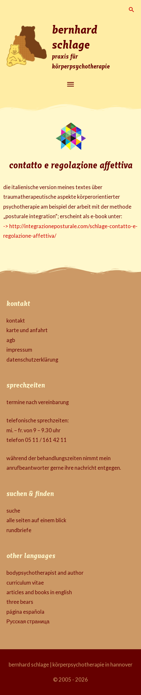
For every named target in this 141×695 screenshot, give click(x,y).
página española (25, 612)
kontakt (15, 320)
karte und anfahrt (27, 330)
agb (10, 340)
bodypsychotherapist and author (44, 573)
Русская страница (28, 621)
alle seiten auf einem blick (36, 520)
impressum (19, 350)
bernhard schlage (74, 36)
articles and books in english (39, 592)
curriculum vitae (25, 582)
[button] (131, 9)
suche (13, 510)
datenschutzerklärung (32, 359)
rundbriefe (18, 530)
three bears (19, 602)
